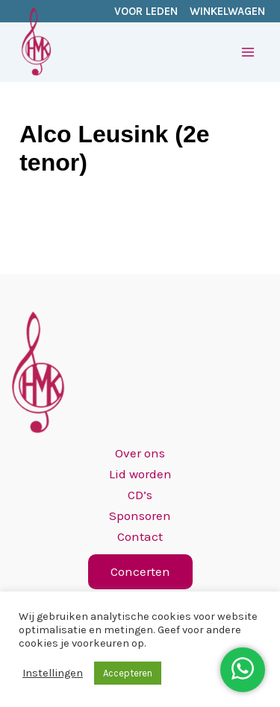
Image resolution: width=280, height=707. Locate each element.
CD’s (140, 494)
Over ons (140, 453)
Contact (140, 536)
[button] (140, 571)
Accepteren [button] (127, 673)
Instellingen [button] (52, 673)
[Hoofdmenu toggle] (248, 52)
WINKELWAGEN (227, 11)
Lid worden (140, 473)
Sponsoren (140, 515)
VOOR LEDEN (146, 11)
